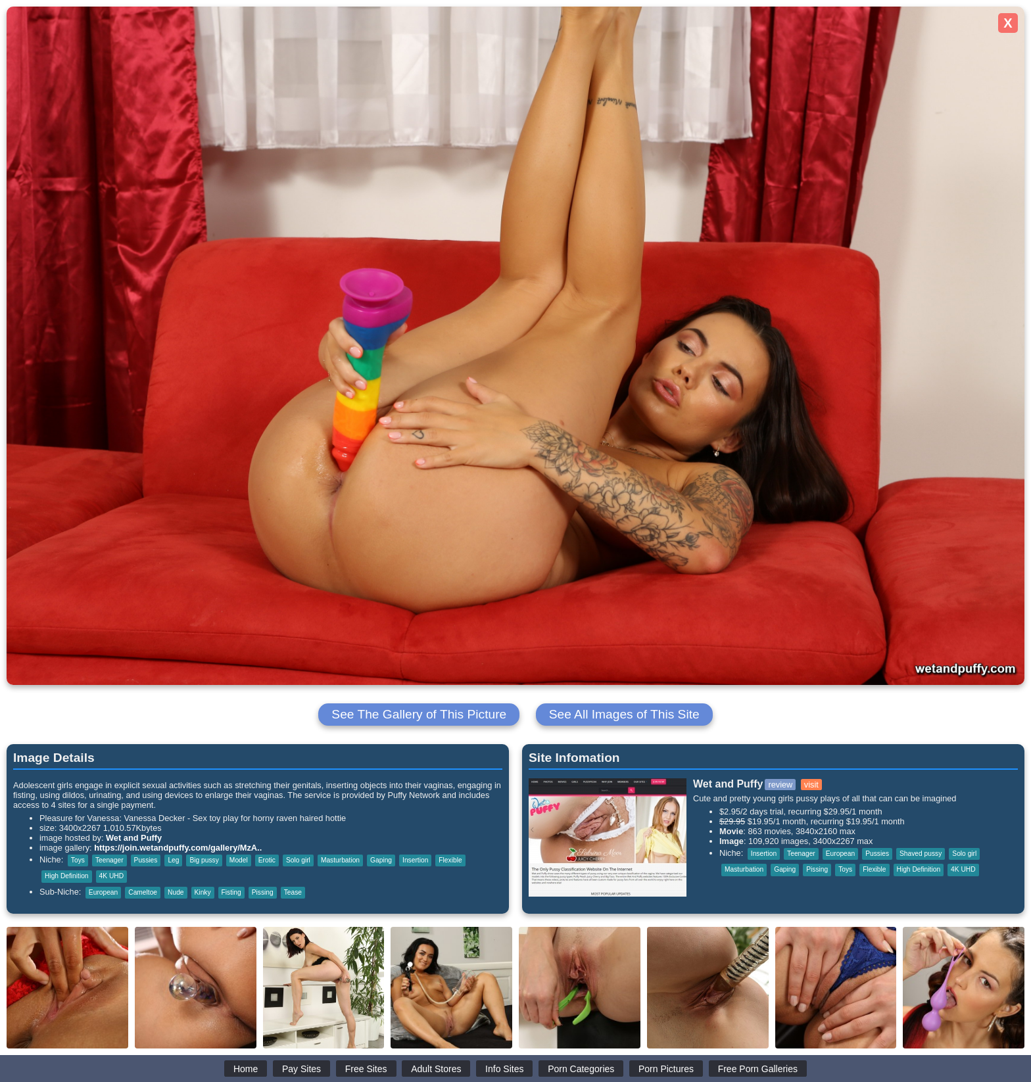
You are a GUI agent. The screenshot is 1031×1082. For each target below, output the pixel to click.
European (103, 892)
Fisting (231, 892)
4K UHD (111, 876)
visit (811, 784)
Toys (78, 860)
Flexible (450, 860)
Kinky (203, 892)
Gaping (381, 860)
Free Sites (366, 1069)
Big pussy (203, 860)
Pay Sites (301, 1069)
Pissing (263, 892)
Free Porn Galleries (758, 1069)
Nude (175, 892)
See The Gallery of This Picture (418, 714)
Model (238, 860)
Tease (293, 892)
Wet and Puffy (134, 838)
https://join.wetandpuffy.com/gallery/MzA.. (178, 848)
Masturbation (340, 860)
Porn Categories (581, 1069)
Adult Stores (436, 1069)
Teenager (109, 860)
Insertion (415, 860)
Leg (173, 860)
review (780, 784)
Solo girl (298, 860)
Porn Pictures (666, 1069)
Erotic (267, 860)
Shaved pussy (920, 853)
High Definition (67, 876)
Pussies (146, 860)
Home (245, 1069)
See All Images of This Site (624, 714)
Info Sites (504, 1069)
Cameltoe (142, 892)
